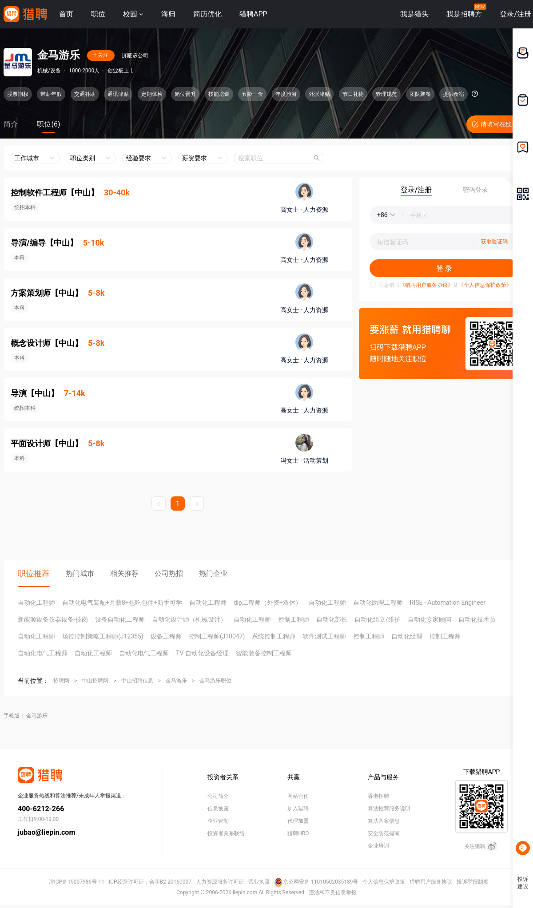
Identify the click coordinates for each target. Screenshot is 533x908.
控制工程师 (293, 619)
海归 (168, 14)
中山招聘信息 (137, 681)
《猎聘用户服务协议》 (426, 285)
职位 (98, 14)
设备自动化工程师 (120, 619)
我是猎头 (414, 14)
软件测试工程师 (324, 636)
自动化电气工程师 (43, 653)
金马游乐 (176, 681)
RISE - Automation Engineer (447, 602)
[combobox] (279, 158)
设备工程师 (166, 636)
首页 (66, 14)
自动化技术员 (477, 619)
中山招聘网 (95, 681)
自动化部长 (331, 619)
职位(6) (48, 124)
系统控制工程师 (273, 636)
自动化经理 (406, 636)
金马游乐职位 (215, 681)
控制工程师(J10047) (217, 636)
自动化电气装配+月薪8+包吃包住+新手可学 (122, 602)
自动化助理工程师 (378, 602)
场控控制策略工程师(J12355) (102, 636)
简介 (11, 124)
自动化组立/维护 (377, 619)
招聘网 (61, 681)
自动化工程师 (36, 602)
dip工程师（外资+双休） (268, 602)
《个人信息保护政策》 (485, 285)
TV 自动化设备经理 (202, 653)
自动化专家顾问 (429, 619)
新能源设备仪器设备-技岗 (53, 619)
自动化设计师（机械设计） (189, 619)
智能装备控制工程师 (264, 653)
